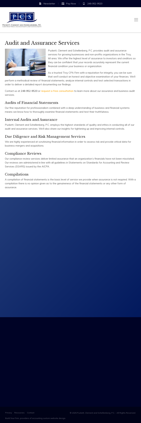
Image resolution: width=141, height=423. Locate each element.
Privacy (8, 412)
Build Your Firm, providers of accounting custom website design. (35, 418)
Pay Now (69, 3)
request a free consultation (57, 90)
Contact (30, 412)
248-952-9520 (92, 3)
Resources (19, 412)
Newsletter (47, 3)
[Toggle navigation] (136, 19)
